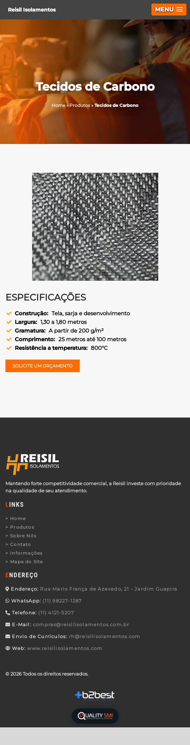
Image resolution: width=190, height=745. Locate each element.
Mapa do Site (26, 561)
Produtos (22, 527)
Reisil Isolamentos (32, 9)
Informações (26, 553)
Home (18, 518)
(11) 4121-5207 (56, 612)
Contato (20, 544)
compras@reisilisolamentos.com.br (81, 624)
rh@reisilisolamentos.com (105, 636)
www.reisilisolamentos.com (64, 648)
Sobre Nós (23, 535)
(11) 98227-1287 (62, 601)
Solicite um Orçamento (42, 366)
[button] (168, 9)
